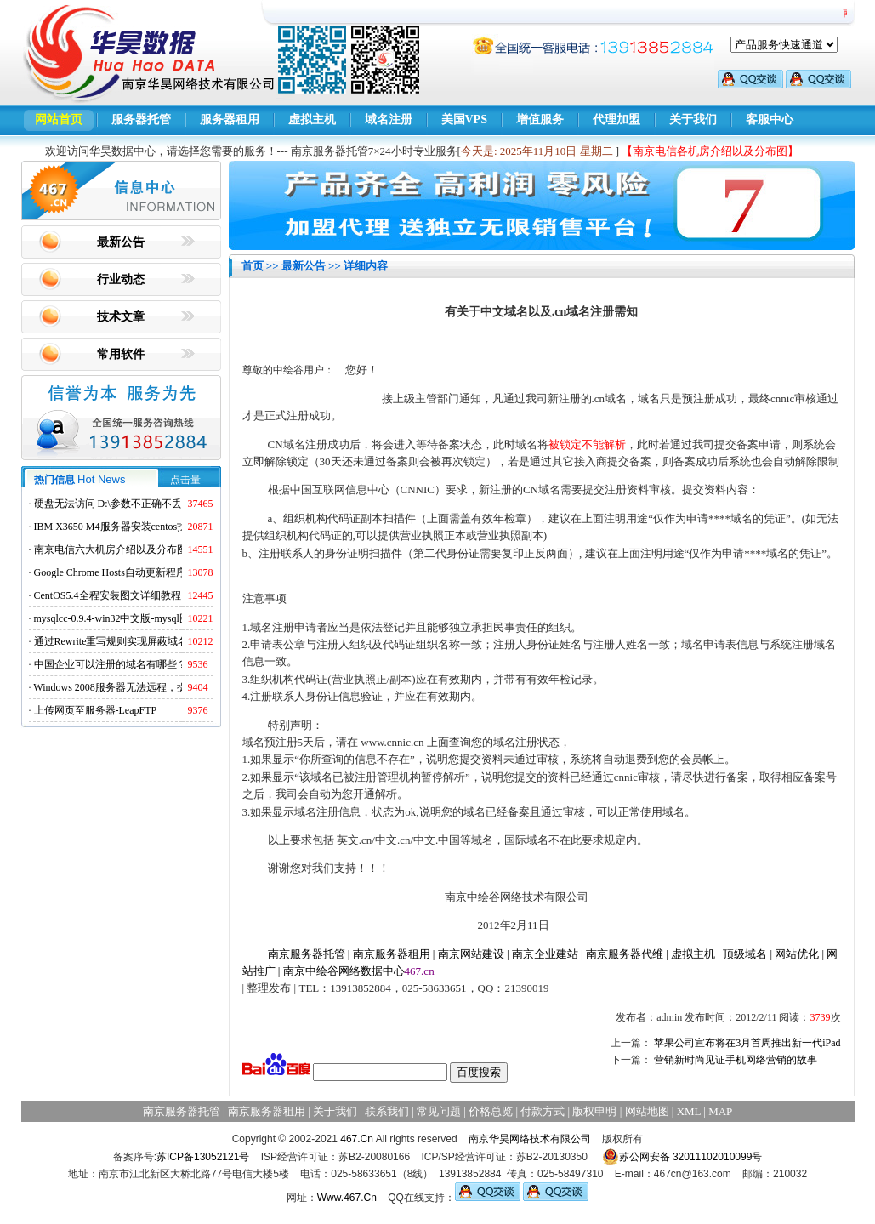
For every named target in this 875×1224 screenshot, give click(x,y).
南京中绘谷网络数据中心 (344, 971)
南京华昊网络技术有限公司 (530, 1139)
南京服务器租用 (391, 954)
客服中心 (769, 119)
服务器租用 (229, 119)
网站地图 (647, 1111)
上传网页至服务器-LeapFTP (95, 710)
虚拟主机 (312, 119)
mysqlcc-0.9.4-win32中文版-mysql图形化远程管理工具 (152, 618)
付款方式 (542, 1111)
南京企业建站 (545, 954)
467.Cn (356, 1139)
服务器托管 (141, 119)
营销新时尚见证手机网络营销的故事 (735, 1060)
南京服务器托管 (306, 954)
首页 (252, 265)
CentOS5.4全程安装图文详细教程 (107, 595)
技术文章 (121, 316)
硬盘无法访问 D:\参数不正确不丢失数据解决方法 (143, 504)
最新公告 (121, 242)
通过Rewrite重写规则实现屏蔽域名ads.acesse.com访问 (152, 641)
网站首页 (58, 119)
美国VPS (464, 119)
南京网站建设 (471, 954)
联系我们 (387, 1111)
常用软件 (121, 354)
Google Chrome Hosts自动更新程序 (110, 572)
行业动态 (121, 279)
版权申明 (594, 1111)
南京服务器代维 (624, 954)
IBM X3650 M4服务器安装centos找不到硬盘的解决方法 (157, 526)
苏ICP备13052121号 (202, 1157)
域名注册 (388, 119)
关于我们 (693, 119)
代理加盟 (616, 119)
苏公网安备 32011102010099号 (682, 1156)
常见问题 (439, 1111)
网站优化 (797, 954)
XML (689, 1111)
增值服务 (540, 119)
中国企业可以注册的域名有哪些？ (110, 664)
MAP (720, 1111)
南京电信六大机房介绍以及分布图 (110, 549)
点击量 (185, 480)
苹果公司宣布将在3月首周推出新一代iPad (747, 1043)
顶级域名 (745, 954)
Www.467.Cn (347, 1198)
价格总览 (491, 1111)
